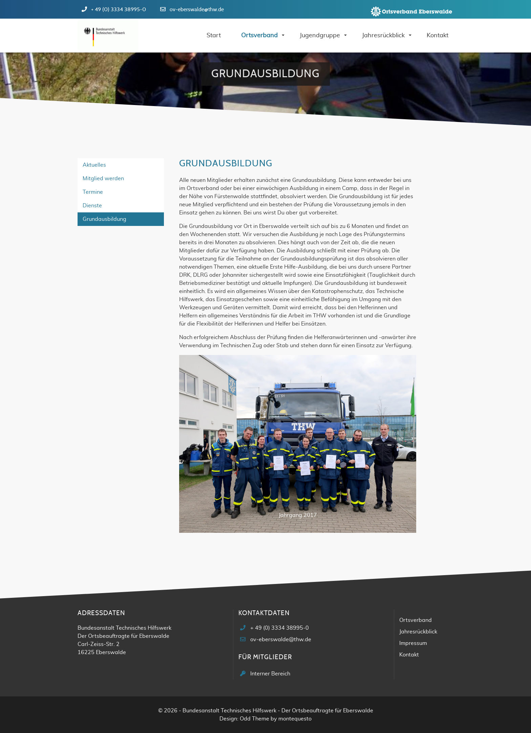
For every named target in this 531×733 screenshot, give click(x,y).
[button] (197, 446)
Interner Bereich (270, 673)
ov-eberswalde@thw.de (197, 9)
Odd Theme (254, 718)
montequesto (295, 718)
